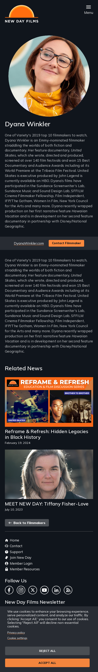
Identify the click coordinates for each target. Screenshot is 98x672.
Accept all (47, 662)
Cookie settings (17, 638)
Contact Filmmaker (66, 243)
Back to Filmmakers (26, 523)
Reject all (47, 650)
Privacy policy (16, 632)
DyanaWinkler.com (29, 243)
